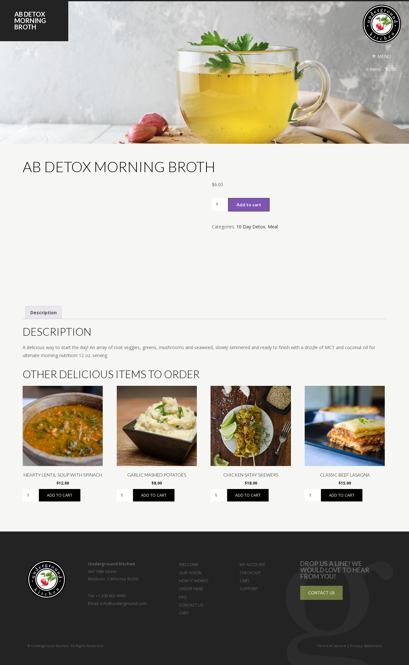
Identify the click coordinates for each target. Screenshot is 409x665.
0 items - (381, 69)
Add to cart (248, 204)
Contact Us (191, 605)
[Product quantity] (219, 204)
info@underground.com (123, 603)
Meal (273, 227)
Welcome (188, 564)
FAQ (183, 597)
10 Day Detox (250, 227)
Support (249, 589)
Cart (184, 613)
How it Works (194, 581)
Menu (381, 56)
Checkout (250, 573)
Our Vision (190, 573)
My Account (252, 564)
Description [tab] (43, 313)
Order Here (191, 589)
